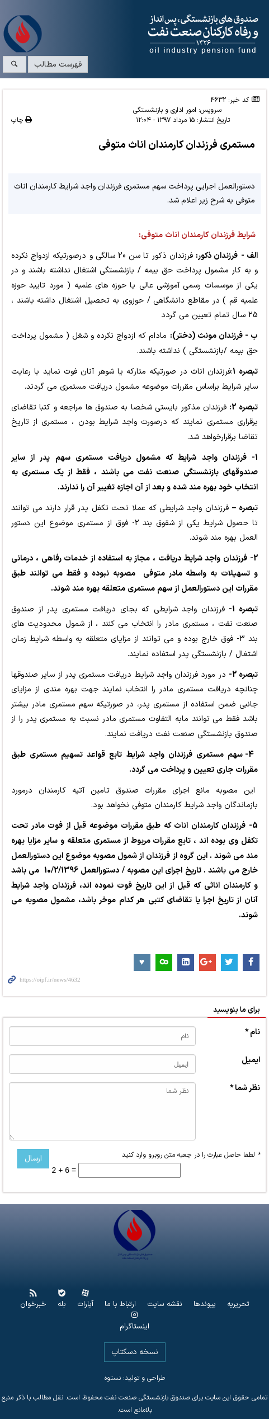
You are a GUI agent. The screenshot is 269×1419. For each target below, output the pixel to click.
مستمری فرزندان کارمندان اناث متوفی (176, 145)
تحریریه (238, 1304)
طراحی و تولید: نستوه (135, 1378)
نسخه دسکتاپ (134, 1352)
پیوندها (205, 1304)
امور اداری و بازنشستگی (164, 110)
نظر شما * (245, 1088)
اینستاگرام (134, 1327)
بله (62, 1304)
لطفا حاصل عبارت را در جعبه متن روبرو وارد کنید (191, 1155)
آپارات (85, 1304)
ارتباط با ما (120, 1304)
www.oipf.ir (156, 35)
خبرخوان (33, 1304)
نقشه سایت (164, 1304)
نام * (252, 1032)
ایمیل (251, 1060)
